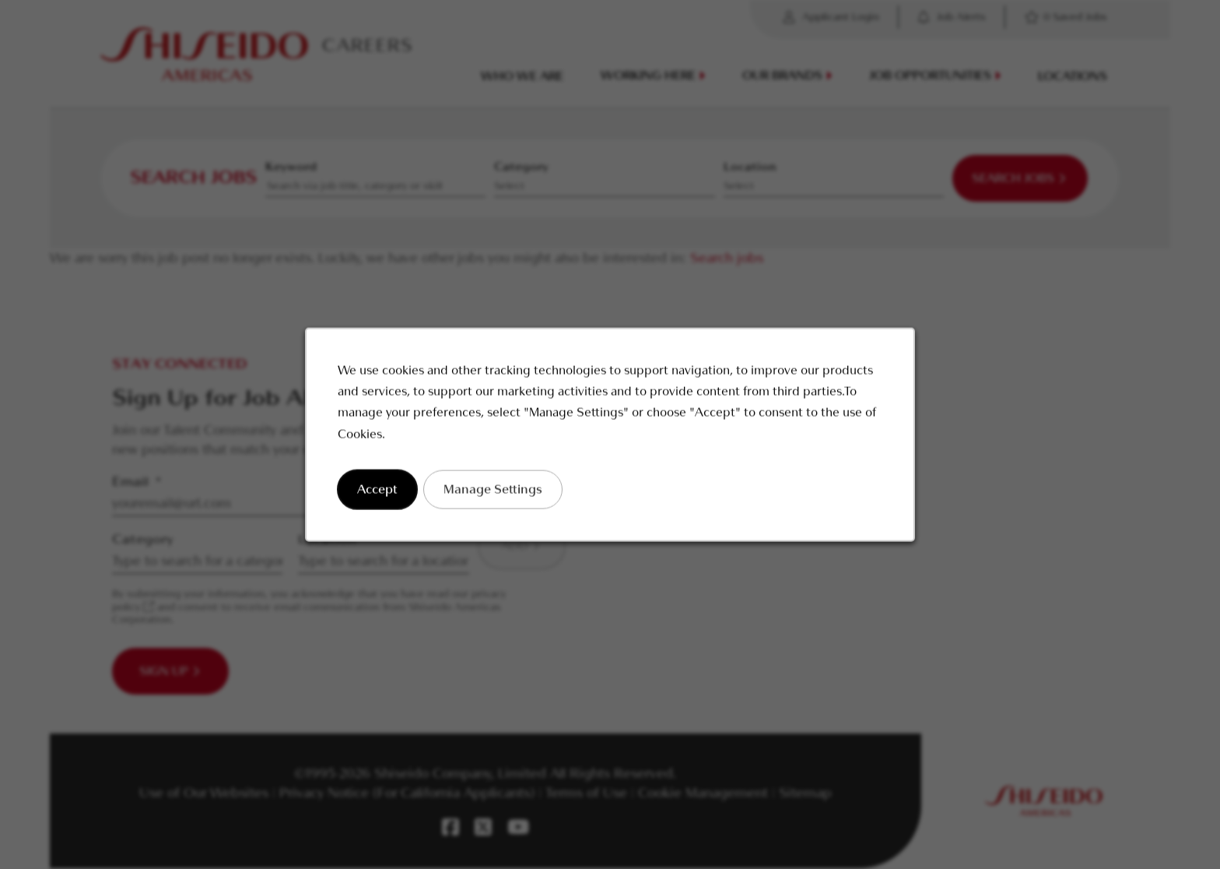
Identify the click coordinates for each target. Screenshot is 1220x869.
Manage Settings (495, 493)
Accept (381, 493)
